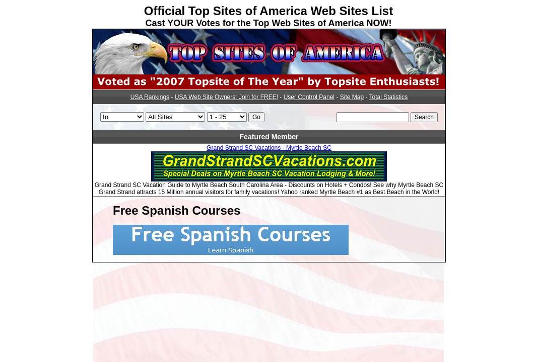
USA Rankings (149, 97)
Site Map (352, 97)
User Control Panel (309, 97)
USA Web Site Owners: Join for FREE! (226, 97)
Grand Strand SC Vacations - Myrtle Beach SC (269, 147)
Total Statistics (388, 97)
